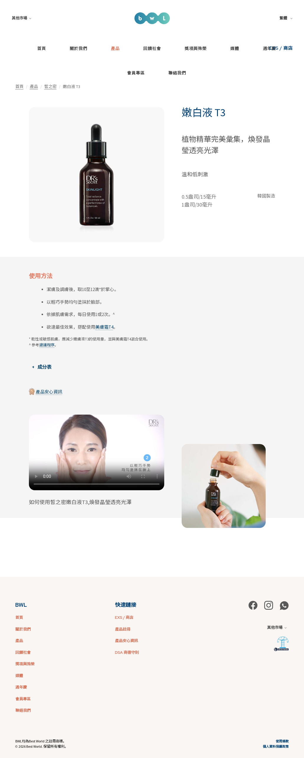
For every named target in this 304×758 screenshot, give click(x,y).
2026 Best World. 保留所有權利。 (43, 746)
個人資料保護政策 (276, 746)
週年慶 (21, 687)
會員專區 (136, 73)
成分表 (44, 367)
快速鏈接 (125, 604)
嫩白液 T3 (203, 112)
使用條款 (282, 741)
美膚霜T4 (104, 327)
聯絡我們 (177, 73)
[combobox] (287, 18)
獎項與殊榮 (196, 48)
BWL (21, 604)
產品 (115, 48)
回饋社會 (152, 48)
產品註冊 (122, 629)
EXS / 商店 (281, 48)
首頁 (41, 48)
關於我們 (78, 48)
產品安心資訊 (49, 392)
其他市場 (21, 18)
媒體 (234, 48)
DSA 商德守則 (127, 652)
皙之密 (50, 86)
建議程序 (47, 345)
